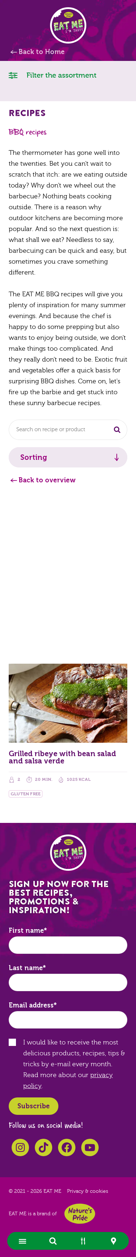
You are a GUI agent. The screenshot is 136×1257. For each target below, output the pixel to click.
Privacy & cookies (87, 1191)
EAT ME (68, 25)
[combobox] (68, 430)
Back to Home (41, 52)
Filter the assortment (52, 75)
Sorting (33, 457)
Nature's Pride (79, 1213)
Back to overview (47, 480)
